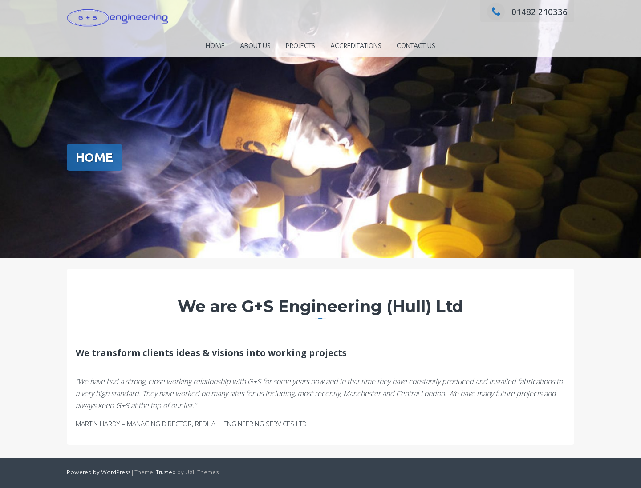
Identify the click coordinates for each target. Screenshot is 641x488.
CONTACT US (416, 46)
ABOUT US (255, 46)
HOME (215, 46)
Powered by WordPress (98, 473)
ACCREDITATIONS (355, 46)
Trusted (166, 473)
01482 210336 (527, 12)
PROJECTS (300, 46)
